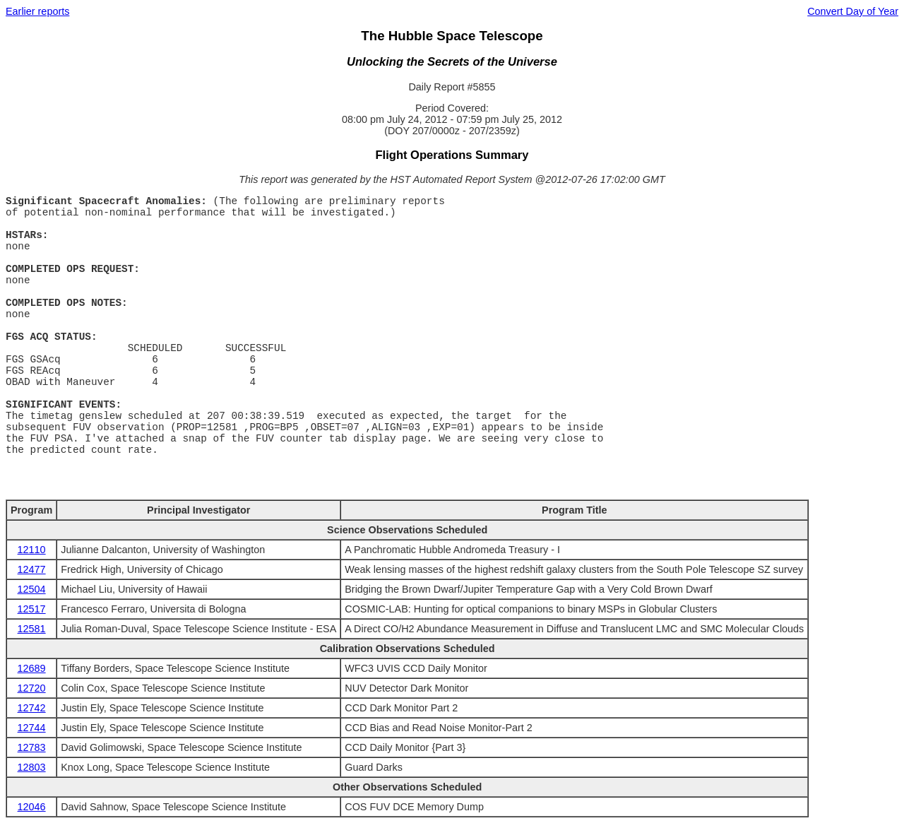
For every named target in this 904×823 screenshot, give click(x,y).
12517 (32, 609)
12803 (32, 767)
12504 (32, 589)
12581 (32, 628)
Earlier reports (37, 11)
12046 (32, 806)
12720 (32, 688)
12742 (32, 708)
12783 (32, 747)
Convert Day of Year (852, 11)
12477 (32, 569)
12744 (32, 727)
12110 (32, 549)
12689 (32, 668)
